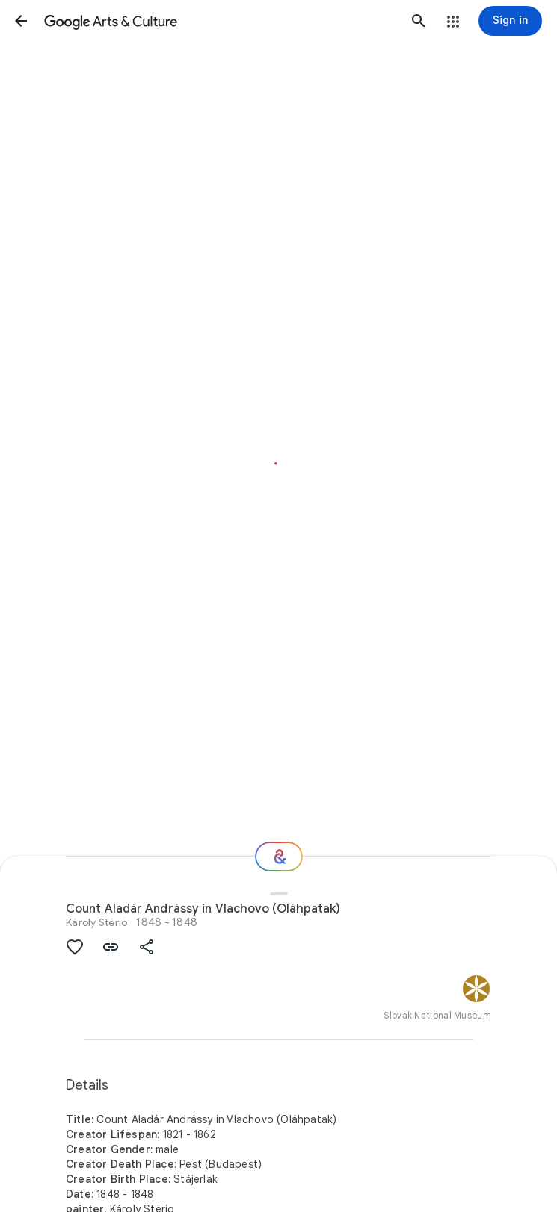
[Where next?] (279, 856)
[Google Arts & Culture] (220, 21)
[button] (21, 21)
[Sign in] (510, 21)
